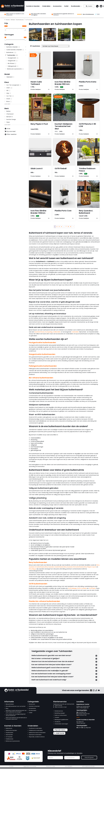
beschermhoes (39, 332)
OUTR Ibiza (92, 588)
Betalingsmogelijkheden (61, 719)
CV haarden (9, 737)
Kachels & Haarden (33, 6)
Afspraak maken (60, 730)
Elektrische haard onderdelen (37, 732)
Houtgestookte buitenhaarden (42, 342)
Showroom (32, 704)
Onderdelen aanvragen (61, 724)
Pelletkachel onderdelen (36, 730)
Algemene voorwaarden (29, 766)
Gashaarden (9, 734)
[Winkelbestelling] (55, 46)
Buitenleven (20, 20)
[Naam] (55, 757)
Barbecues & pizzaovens (13, 741)
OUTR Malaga (72, 588)
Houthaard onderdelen (35, 728)
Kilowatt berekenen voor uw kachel (15, 706)
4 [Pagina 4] (61, 227)
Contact (57, 717)
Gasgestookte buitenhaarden (42, 354)
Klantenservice (59, 711)
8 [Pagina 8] (68, 227)
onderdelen (75, 332)
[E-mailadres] (72, 757)
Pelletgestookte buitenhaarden (43, 366)
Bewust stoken (10, 704)
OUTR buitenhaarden (38, 583)
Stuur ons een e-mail (59, 707)
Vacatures (57, 721)
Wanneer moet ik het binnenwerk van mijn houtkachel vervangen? (16, 711)
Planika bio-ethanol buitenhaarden (44, 601)
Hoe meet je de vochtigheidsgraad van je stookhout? (15, 714)
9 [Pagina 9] (70, 227)
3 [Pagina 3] (59, 227)
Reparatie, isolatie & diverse (37, 737)
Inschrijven (89, 757)
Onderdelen (46, 6)
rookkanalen (57, 332)
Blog (7, 708)
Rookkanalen (75, 6)
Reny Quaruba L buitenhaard (54, 567)
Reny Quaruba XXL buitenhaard (73, 567)
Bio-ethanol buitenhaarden (41, 377)
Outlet (66, 6)
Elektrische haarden (11, 730)
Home (8, 20)
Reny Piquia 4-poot (90, 567)
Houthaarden (9, 732)
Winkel (13, 20)
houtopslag (48, 332)
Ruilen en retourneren (61, 715)
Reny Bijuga (32, 569)
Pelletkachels (9, 739)
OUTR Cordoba (82, 588)
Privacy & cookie (50, 766)
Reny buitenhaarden (38, 562)
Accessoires (57, 6)
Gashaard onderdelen (35, 734)
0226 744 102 (57, 705)
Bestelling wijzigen (60, 713)
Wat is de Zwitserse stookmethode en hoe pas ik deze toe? (16, 718)
